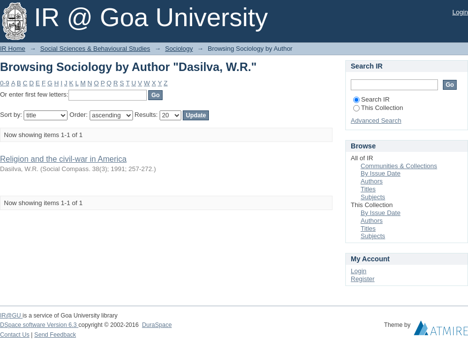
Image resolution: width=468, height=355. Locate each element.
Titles (368, 189)
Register (362, 279)
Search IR (371, 99)
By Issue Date (381, 173)
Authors (372, 181)
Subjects (373, 197)
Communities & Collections (399, 166)
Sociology (179, 48)
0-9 (4, 83)
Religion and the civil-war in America (63, 159)
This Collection (378, 107)
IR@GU (11, 315)
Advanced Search (376, 120)
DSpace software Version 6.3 (39, 324)
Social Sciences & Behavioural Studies (95, 48)
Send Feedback (55, 334)
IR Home (12, 48)
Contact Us (15, 334)
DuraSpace (156, 324)
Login (460, 12)
